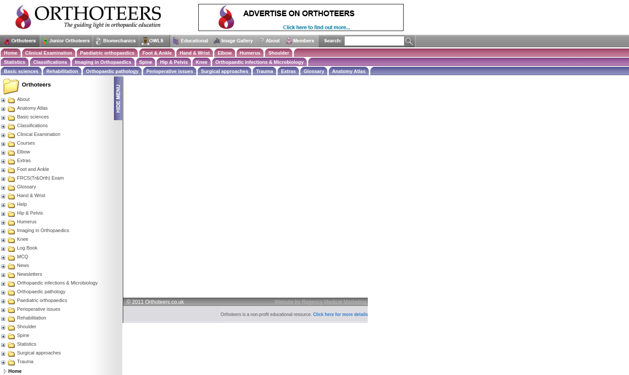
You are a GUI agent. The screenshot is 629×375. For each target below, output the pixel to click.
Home (10, 53)
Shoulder (278, 53)
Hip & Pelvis (174, 62)
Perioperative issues (169, 71)
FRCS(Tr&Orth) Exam (32, 178)
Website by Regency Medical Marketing (321, 302)
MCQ (14, 256)
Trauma (264, 71)
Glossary (314, 71)
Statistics (14, 62)
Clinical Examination (49, 53)
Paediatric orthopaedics (107, 53)
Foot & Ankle (157, 53)
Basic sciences (21, 71)
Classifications (50, 62)
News (14, 265)
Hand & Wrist (195, 53)
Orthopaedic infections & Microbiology (259, 62)
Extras (288, 71)
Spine (145, 62)
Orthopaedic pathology (112, 71)
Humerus (250, 53)
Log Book (18, 247)
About (15, 99)
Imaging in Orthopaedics (103, 62)
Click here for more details (340, 314)
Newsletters (21, 274)
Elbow (225, 53)
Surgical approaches (224, 71)
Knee (201, 62)
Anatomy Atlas (349, 71)
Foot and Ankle (24, 169)
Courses (17, 143)
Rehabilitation (62, 71)
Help (13, 204)
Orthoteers (36, 84)
